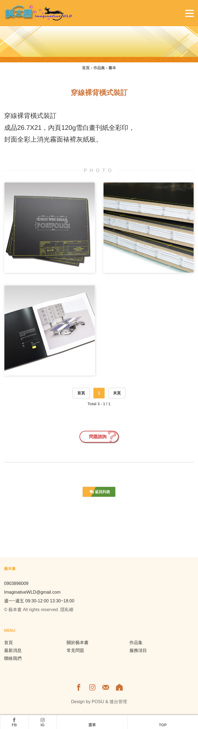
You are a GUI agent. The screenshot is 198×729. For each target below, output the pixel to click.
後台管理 (118, 701)
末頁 (117, 393)
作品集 (99, 68)
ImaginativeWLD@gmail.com (32, 592)
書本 (112, 68)
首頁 (86, 68)
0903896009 (16, 583)
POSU (98, 701)
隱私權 (66, 609)
